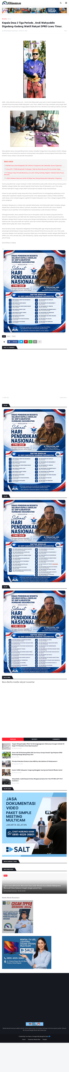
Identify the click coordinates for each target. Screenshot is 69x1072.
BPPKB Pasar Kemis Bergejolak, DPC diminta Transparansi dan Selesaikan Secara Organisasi (34, 165)
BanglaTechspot (44, 1036)
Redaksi (45, 1040)
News (9, 19)
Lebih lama (63, 398)
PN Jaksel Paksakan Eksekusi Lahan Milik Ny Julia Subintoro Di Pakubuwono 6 (34, 761)
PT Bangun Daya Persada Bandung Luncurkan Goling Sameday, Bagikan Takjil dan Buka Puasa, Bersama (34, 174)
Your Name (28, 1036)
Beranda (4, 19)
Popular (13, 739)
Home (24, 1040)
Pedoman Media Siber (34, 1040)
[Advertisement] (34, 1057)
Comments (56, 739)
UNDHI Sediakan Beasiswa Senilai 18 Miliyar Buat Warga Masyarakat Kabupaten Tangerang (34, 178)
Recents (34, 739)
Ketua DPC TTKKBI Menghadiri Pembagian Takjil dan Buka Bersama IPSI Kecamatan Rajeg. (33, 169)
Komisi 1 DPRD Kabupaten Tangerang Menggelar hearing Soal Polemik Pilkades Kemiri (37, 770)
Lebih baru (6, 398)
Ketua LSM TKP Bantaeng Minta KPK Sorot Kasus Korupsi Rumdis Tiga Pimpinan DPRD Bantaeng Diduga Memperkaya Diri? (37, 753)
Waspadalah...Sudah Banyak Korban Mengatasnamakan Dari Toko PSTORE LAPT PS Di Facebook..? (37, 780)
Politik (13, 336)
